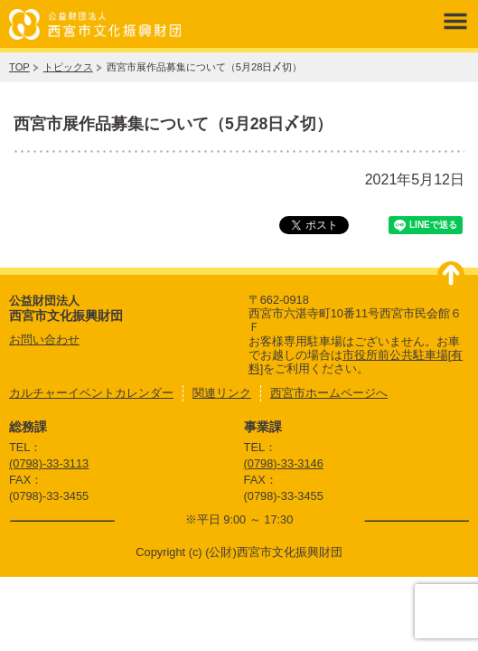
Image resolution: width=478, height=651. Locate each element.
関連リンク (221, 393)
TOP (19, 66)
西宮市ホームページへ (329, 393)
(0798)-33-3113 (49, 463)
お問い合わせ (44, 339)
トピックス (68, 66)
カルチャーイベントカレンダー (91, 393)
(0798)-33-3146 (283, 463)
